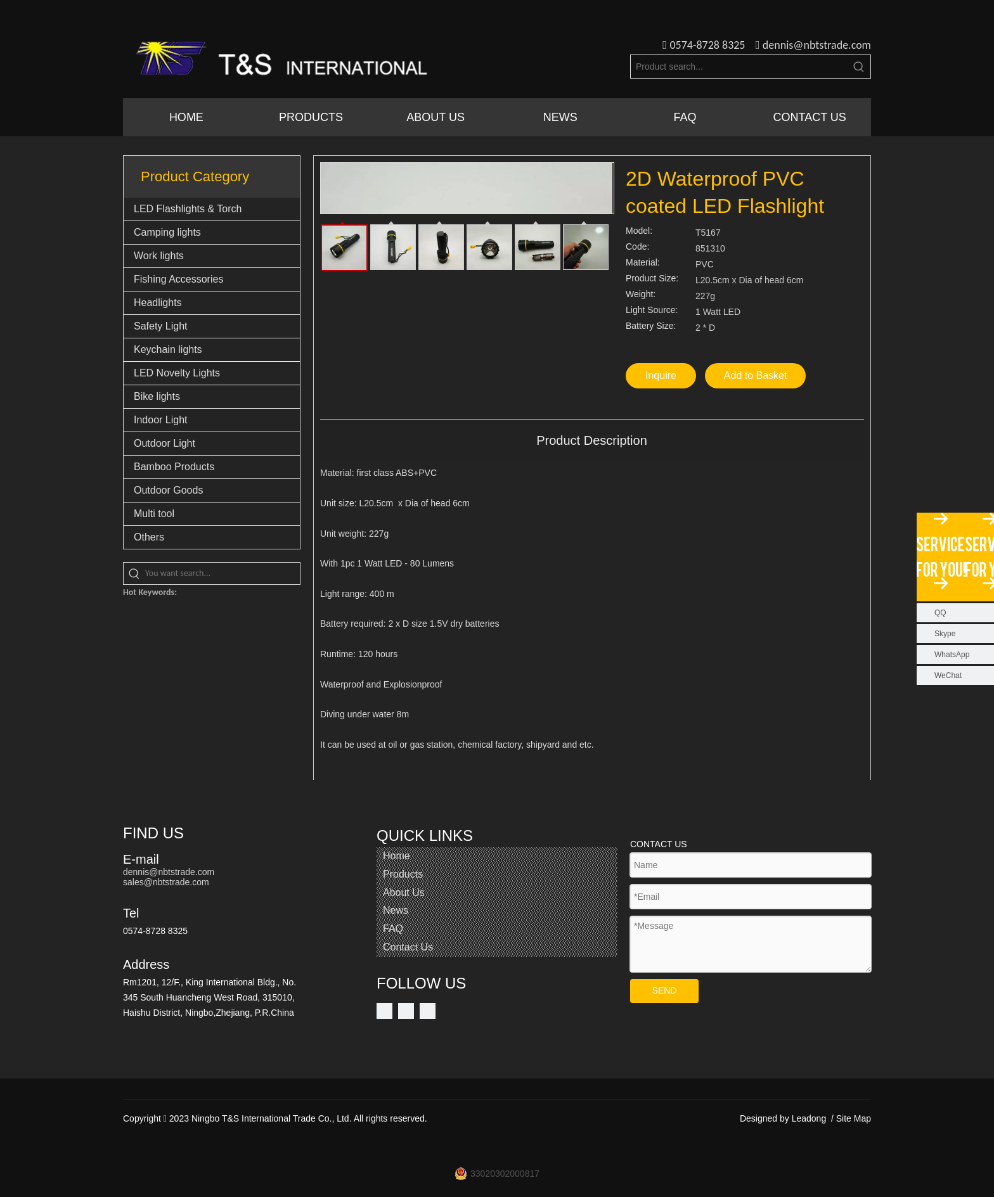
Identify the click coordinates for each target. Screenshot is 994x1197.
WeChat (948, 675)
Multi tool (154, 513)
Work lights (159, 255)
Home (396, 855)
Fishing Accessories (178, 279)
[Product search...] (739, 66)
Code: (637, 247)
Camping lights (167, 232)
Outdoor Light (164, 443)
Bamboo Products (174, 466)
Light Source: (652, 310)
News (395, 910)
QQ (940, 612)
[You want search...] (222, 573)
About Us (404, 892)
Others (149, 537)
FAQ (393, 928)
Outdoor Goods (168, 490)
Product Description (591, 440)
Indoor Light (161, 419)
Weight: (640, 294)
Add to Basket (755, 375)
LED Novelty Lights (177, 373)
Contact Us (408, 947)
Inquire (660, 375)
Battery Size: (651, 326)
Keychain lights (168, 349)
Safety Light (161, 326)
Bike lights (157, 396)
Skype (944, 633)
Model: (639, 231)
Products (403, 874)
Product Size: (652, 278)
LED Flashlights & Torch (188, 208)
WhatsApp (951, 654)
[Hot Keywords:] (859, 66)
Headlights (158, 302)
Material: (643, 262)
